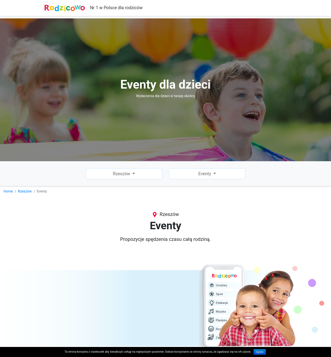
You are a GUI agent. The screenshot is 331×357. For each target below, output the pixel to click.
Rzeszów (25, 191)
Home (8, 191)
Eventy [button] (205, 173)
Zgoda (259, 352)
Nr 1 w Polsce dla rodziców (93, 8)
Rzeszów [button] (122, 173)
